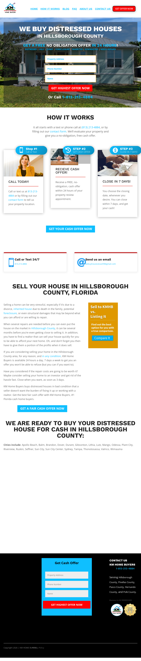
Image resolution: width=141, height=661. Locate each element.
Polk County (129, 595)
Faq (74, 9)
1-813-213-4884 (77, 98)
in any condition (51, 358)
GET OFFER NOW (124, 9)
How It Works (50, 9)
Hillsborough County (43, 330)
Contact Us (103, 9)
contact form (58, 133)
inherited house (22, 311)
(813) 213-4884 (91, 128)
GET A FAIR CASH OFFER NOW (42, 411)
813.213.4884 (21, 266)
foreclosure (10, 315)
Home (34, 9)
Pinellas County (126, 585)
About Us (86, 9)
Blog (66, 9)
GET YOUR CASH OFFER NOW (70, 230)
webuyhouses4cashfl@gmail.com (100, 266)
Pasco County (116, 590)
